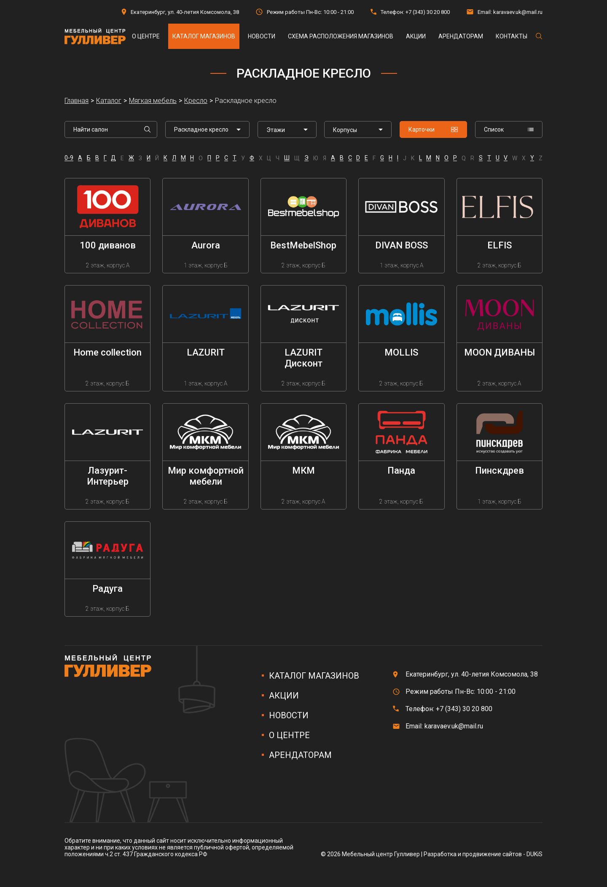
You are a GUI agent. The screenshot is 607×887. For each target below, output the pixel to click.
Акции (416, 36)
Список (509, 129)
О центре (146, 36)
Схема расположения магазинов (340, 36)
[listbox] (287, 129)
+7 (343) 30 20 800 (428, 12)
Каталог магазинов (203, 36)
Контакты (511, 36)
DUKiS (534, 854)
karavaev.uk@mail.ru (518, 12)
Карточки (433, 129)
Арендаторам (460, 36)
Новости (261, 36)
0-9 (68, 158)
